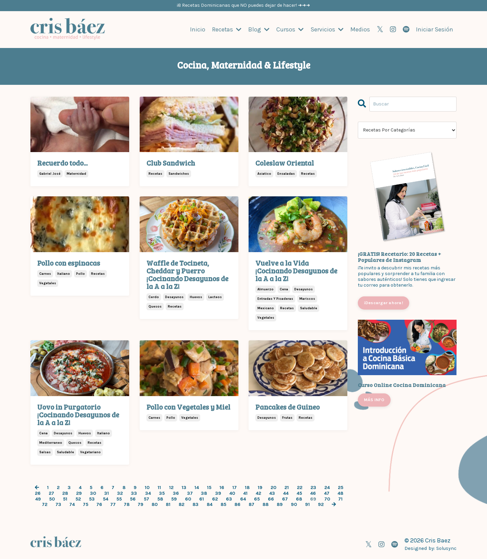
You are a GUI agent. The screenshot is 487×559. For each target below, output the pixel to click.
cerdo (153, 297)
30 (93, 493)
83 (195, 504)
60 (188, 499)
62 (215, 499)
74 (72, 504)
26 (38, 493)
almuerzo (265, 289)
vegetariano (90, 452)
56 (133, 499)
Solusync (446, 548)
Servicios (327, 29)
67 (285, 499)
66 (271, 499)
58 (160, 499)
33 (134, 493)
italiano (63, 273)
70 (327, 499)
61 (201, 499)
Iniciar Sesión (434, 29)
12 (171, 487)
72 (44, 504)
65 (257, 499)
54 (105, 499)
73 (58, 504)
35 (162, 493)
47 (326, 493)
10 (147, 487)
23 (313, 487)
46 (313, 493)
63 (229, 499)
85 (223, 504)
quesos (155, 306)
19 (260, 487)
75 (85, 504)
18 (247, 487)
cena (284, 289)
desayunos (174, 297)
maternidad (76, 174)
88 (265, 504)
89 (280, 504)
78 (127, 504)
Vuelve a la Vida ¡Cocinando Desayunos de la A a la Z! (296, 270)
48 (340, 493)
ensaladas (286, 174)
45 (299, 493)
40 (232, 493)
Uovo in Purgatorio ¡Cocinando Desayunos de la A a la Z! (78, 414)
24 (327, 487)
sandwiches (178, 174)
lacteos (215, 297)
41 (245, 493)
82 (181, 504)
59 (174, 499)
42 (258, 493)
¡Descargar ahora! (383, 302)
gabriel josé (50, 174)
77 (113, 504)
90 (294, 504)
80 (155, 504)
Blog (259, 29)
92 (321, 504)
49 (38, 499)
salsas (45, 452)
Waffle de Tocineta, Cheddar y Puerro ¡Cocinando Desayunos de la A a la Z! (187, 274)
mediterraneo (50, 442)
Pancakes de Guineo (287, 406)
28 (65, 493)
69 (313, 499)
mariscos (307, 298)
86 (237, 504)
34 (148, 493)
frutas (287, 417)
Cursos (290, 29)
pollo (80, 273)
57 (146, 499)
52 (78, 499)
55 (119, 499)
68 (299, 499)
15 (209, 487)
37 (190, 493)
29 (79, 493)
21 (286, 487)
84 (209, 504)
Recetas (226, 29)
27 (51, 493)
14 (196, 487)
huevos (196, 297)
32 (120, 493)
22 (299, 487)
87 (251, 504)
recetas (155, 174)
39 (218, 493)
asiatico (264, 174)
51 (65, 499)
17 (234, 487)
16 (221, 487)
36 (176, 493)
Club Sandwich (170, 162)
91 (307, 504)
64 (243, 499)
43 (272, 493)
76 (99, 504)
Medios (360, 29)
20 (273, 487)
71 (340, 499)
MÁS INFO (374, 399)
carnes (45, 273)
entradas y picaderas (275, 298)
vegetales (47, 283)
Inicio (197, 29)
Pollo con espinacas (68, 262)
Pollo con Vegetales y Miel (188, 406)
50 (52, 499)
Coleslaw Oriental (284, 162)
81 (168, 504)
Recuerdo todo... (62, 162)
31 (106, 493)
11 (159, 487)
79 (140, 504)
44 (285, 493)
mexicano (265, 308)
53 (92, 499)
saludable (308, 308)
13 (184, 487)
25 (340, 487)
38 (204, 493)
